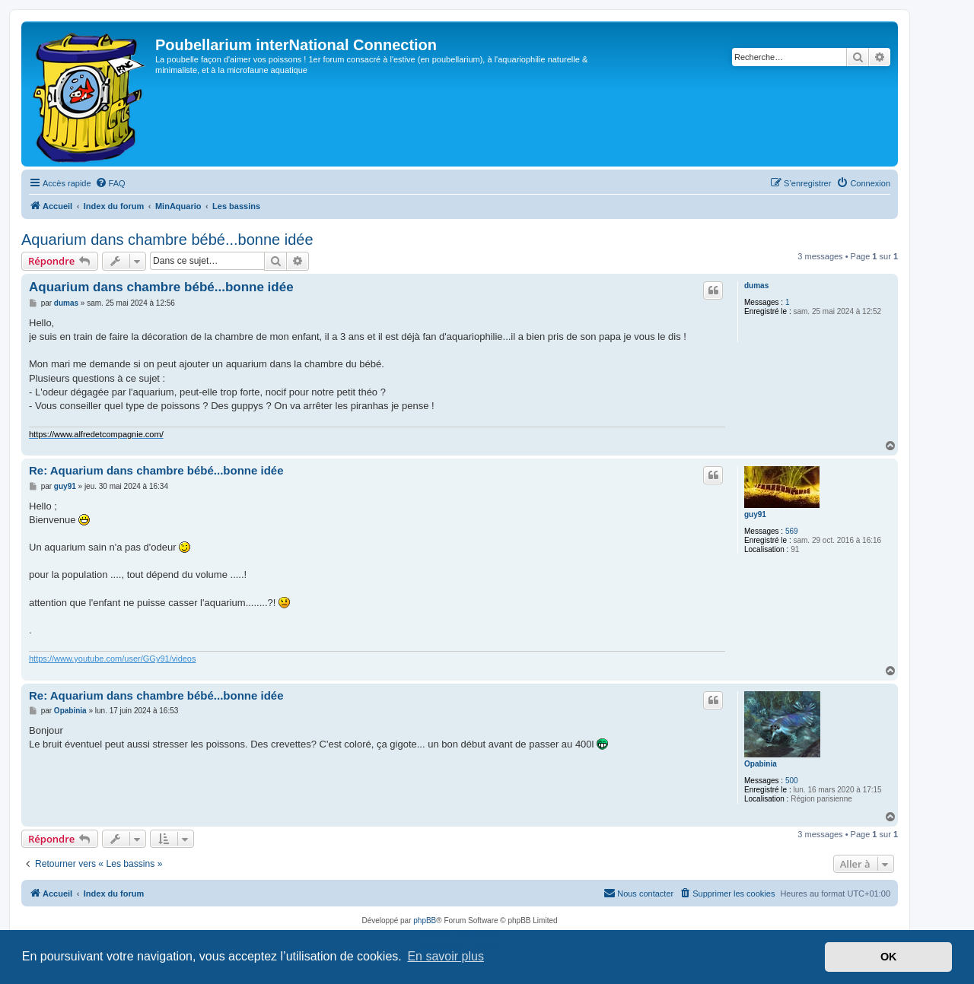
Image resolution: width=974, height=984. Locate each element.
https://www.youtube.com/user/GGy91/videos (112, 658)
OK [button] (888, 957)
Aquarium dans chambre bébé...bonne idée (167, 239)
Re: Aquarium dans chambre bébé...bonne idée (156, 470)
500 (791, 780)
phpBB (424, 920)
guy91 (755, 514)
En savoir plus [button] (445, 956)
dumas (756, 285)
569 (791, 531)
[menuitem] (110, 183)
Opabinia (760, 764)
